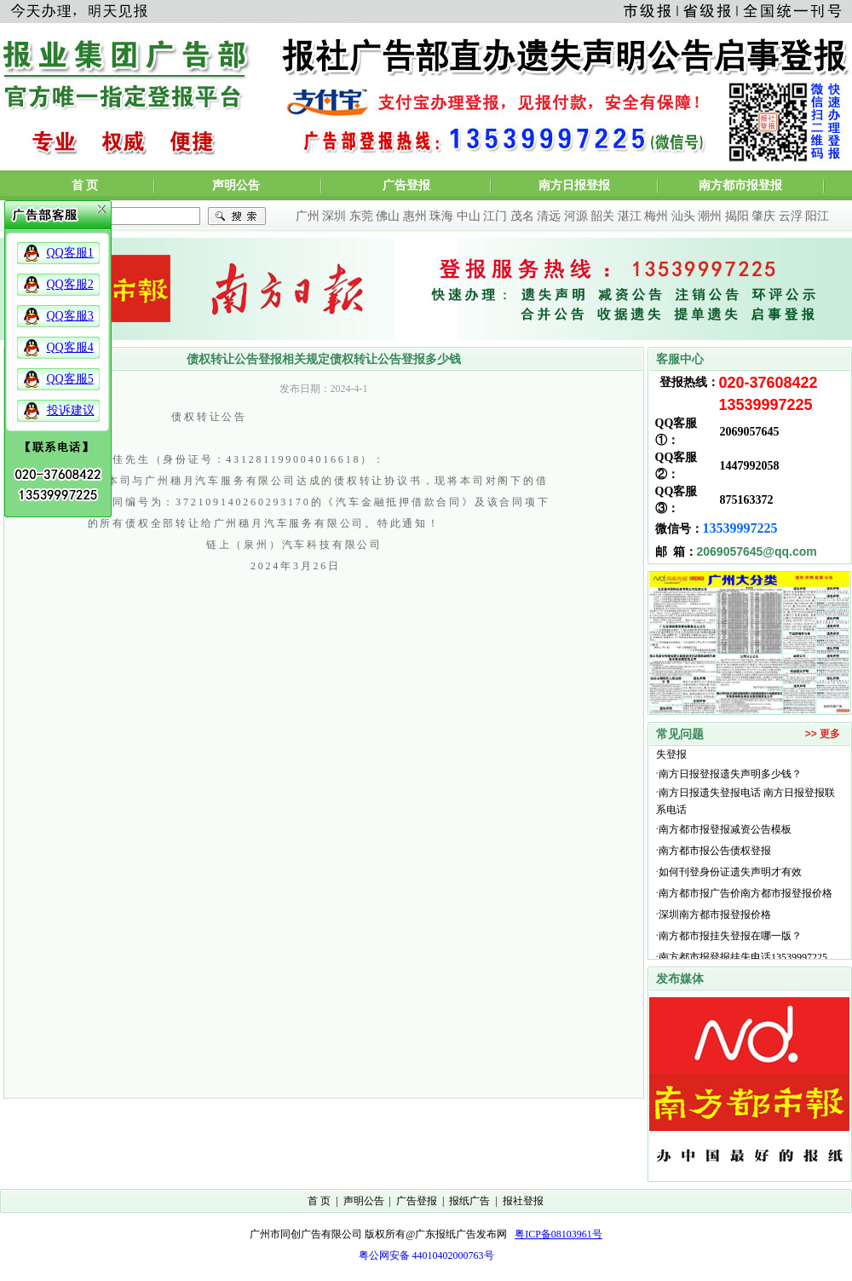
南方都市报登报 (740, 185)
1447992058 (750, 465)
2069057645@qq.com (757, 551)
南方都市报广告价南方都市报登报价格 (745, 897)
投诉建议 (71, 410)
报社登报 (523, 1201)
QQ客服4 (70, 347)
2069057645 (750, 431)
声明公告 (236, 185)
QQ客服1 (70, 252)
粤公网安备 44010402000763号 (426, 1255)
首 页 (85, 185)
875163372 (747, 499)
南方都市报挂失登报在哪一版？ (730, 939)
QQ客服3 (70, 315)
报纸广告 (469, 1201)
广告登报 (406, 185)
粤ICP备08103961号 (558, 1234)
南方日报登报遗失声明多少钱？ (730, 777)
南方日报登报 (574, 185)
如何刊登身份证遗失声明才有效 (730, 875)
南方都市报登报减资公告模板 (725, 833)
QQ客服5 (70, 378)
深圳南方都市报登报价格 (717, 918)
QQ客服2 (70, 284)
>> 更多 (822, 734)
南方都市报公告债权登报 (715, 854)
